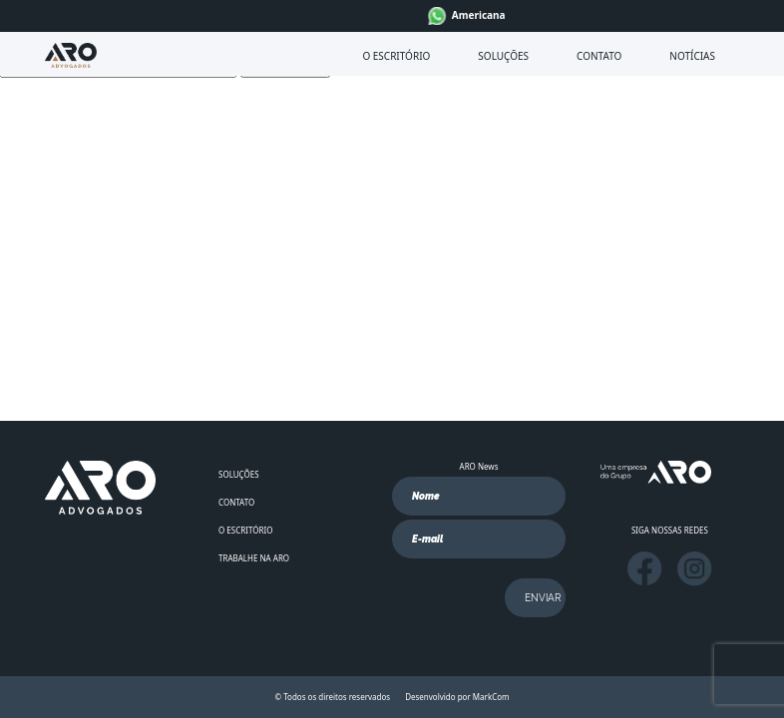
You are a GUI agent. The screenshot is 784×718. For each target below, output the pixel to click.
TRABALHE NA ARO (253, 557)
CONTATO (599, 56)
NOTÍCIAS (692, 56)
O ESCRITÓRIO (396, 56)
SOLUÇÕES (503, 56)
